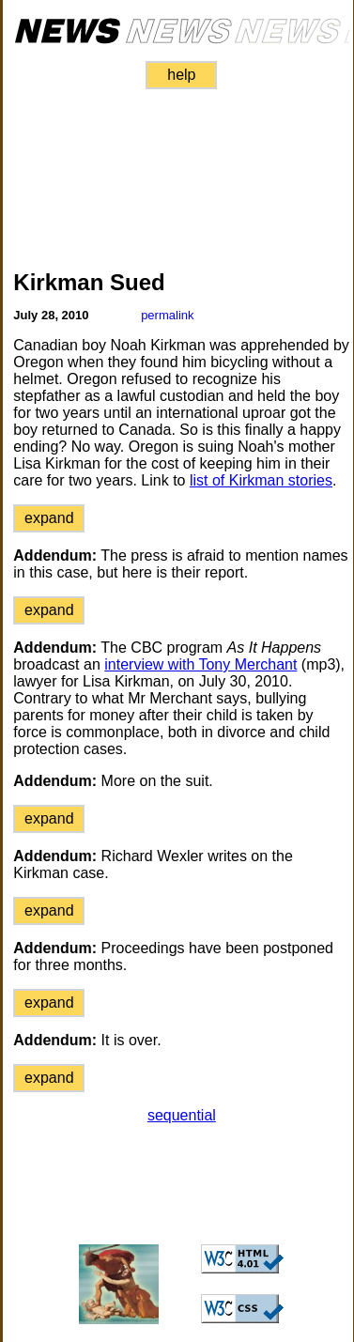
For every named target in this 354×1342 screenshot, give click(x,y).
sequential (181, 1115)
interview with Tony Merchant (200, 664)
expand (49, 518)
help (181, 75)
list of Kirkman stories (261, 480)
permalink (167, 315)
